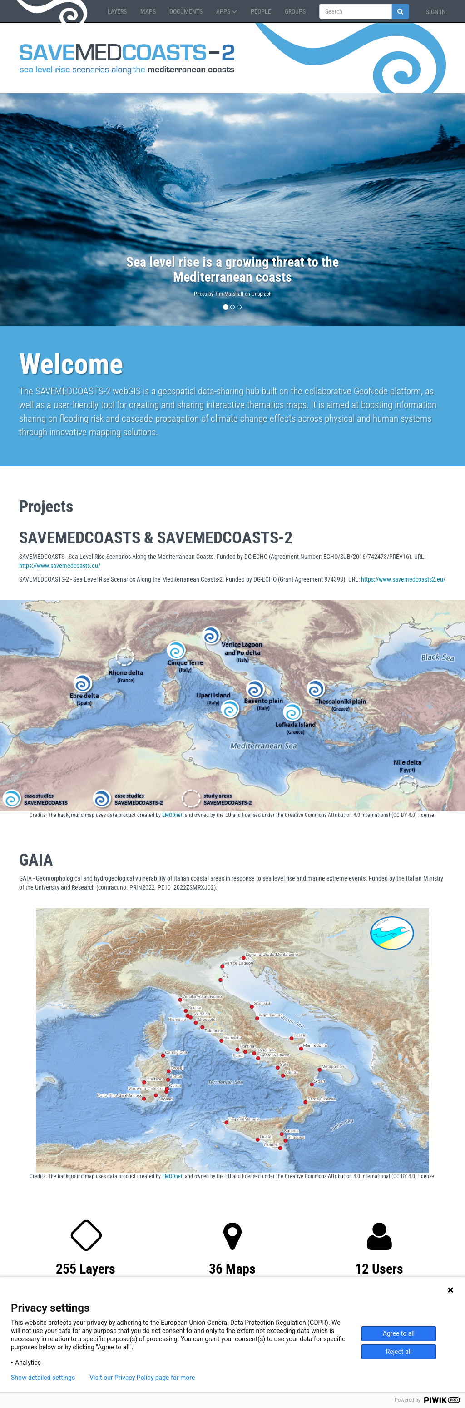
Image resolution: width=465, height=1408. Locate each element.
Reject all (399, 1351)
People (261, 11)
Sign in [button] (436, 11)
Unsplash (262, 294)
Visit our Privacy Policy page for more (142, 1377)
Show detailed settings (43, 1377)
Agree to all (399, 1333)
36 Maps (232, 1269)
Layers (117, 11)
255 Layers (85, 1269)
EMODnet (172, 815)
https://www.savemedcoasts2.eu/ (403, 579)
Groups (295, 11)
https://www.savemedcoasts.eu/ (59, 565)
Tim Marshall (229, 294)
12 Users (379, 1269)
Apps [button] (226, 11)
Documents (186, 11)
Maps (148, 11)
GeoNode (53, 11)
